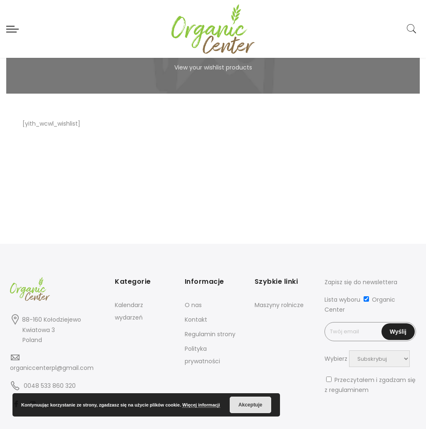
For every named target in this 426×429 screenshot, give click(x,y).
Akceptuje (250, 405)
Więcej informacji (201, 404)
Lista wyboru (342, 299)
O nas (193, 305)
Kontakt (196, 319)
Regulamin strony (210, 334)
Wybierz (335, 359)
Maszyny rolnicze (279, 305)
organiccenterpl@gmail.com (52, 368)
